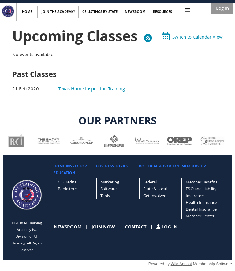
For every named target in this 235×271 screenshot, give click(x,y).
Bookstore (67, 188)
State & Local (155, 188)
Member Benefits (201, 182)
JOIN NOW (103, 227)
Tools (105, 195)
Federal (150, 182)
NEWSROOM (68, 227)
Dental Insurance (201, 209)
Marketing (109, 182)
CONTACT (136, 227)
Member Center (200, 216)
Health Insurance (201, 202)
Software (108, 188)
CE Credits (67, 182)
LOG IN (169, 227)
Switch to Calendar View (197, 37)
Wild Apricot (181, 264)
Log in (222, 8)
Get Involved (154, 195)
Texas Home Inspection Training (91, 88)
